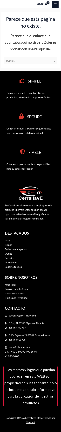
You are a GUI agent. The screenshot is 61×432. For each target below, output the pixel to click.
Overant (30, 422)
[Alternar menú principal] (55, 4)
